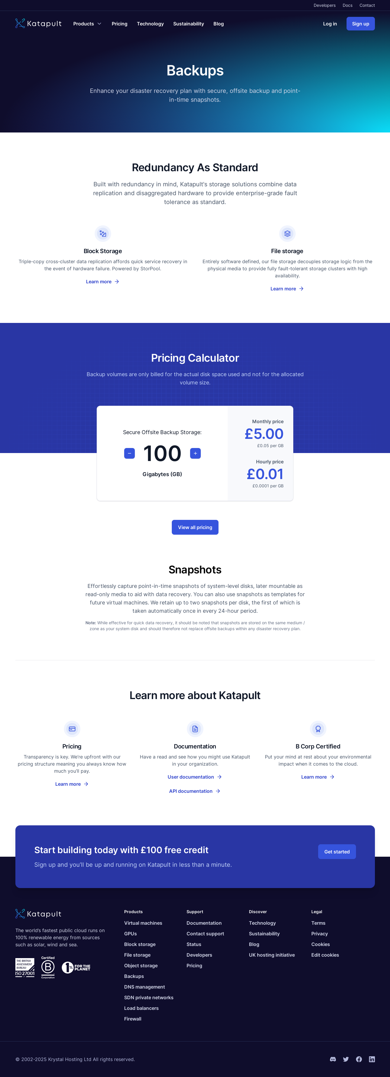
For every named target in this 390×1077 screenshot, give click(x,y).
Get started (337, 852)
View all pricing (195, 527)
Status (194, 944)
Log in (330, 24)
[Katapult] (38, 23)
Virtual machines (143, 923)
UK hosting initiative (272, 955)
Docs (347, 5)
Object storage (141, 965)
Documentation (204, 923)
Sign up (360, 24)
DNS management (144, 987)
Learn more (103, 281)
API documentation (203, 792)
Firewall (132, 1019)
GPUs (130, 934)
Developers (325, 5)
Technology (150, 24)
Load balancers (141, 1008)
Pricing (119, 24)
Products (133, 911)
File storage (137, 955)
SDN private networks (149, 997)
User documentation (202, 778)
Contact (367, 5)
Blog (218, 24)
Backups (134, 976)
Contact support (205, 934)
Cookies (320, 944)
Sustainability (188, 24)
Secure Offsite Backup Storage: (162, 432)
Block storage (140, 944)
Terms (318, 923)
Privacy (319, 934)
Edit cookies (325, 955)
